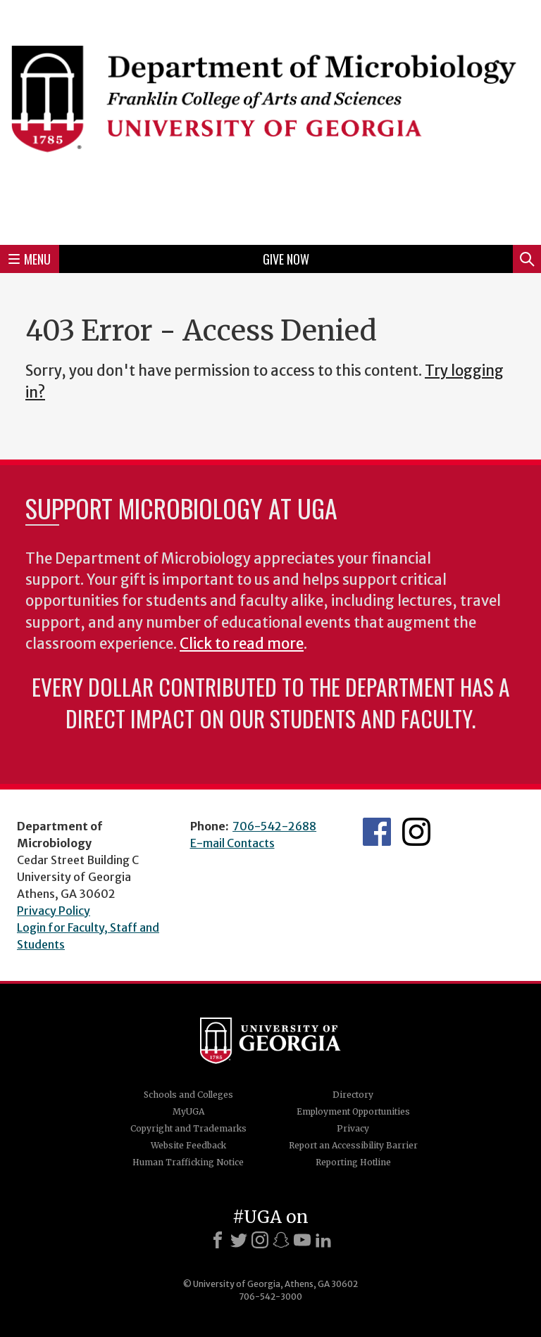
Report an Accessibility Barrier (353, 1145)
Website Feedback (188, 1145)
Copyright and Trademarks (188, 1128)
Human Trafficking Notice (188, 1162)
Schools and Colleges (188, 1094)
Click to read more (242, 644)
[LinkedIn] (323, 1239)
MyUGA (188, 1111)
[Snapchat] (281, 1239)
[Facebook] (217, 1239)
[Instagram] (259, 1239)
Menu (29, 259)
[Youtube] (302, 1239)
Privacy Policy (53, 911)
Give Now (286, 259)
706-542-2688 (274, 826)
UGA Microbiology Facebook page (377, 832)
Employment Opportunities (353, 1111)
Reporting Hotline (353, 1162)
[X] (238, 1239)
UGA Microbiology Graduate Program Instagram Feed (416, 832)
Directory (352, 1094)
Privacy (353, 1128)
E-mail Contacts (232, 843)
